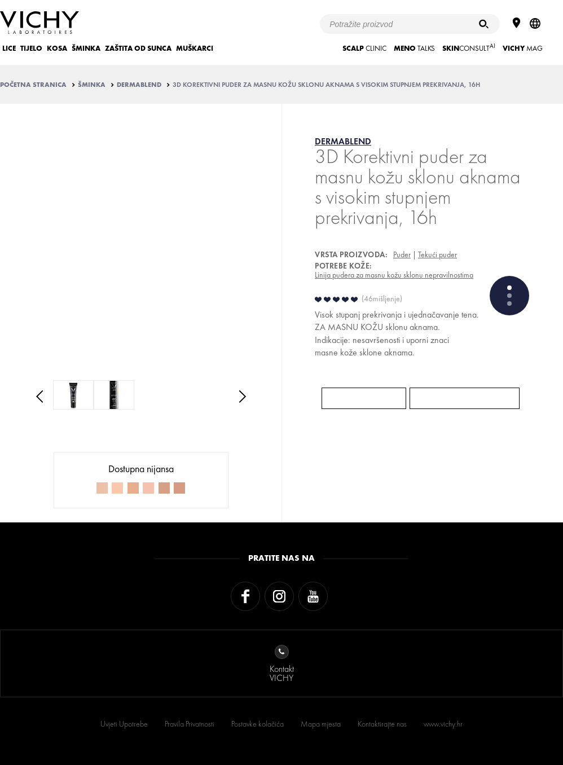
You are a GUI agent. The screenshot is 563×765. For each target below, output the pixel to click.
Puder (402, 254)
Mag (523, 48)
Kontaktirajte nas (382, 724)
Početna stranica (33, 84)
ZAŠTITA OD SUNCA (138, 48)
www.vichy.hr (443, 724)
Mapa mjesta (321, 724)
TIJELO (31, 48)
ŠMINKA (86, 48)
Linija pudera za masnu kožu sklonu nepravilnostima (394, 275)
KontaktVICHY (282, 664)
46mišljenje (382, 298)
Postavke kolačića (257, 724)
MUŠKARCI (194, 48)
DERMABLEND (139, 84)
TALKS (414, 48)
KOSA (57, 48)
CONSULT (468, 47)
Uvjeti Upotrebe (124, 724)
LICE (9, 48)
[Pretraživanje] (484, 24)
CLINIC (364, 48)
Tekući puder (437, 254)
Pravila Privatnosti (189, 724)
